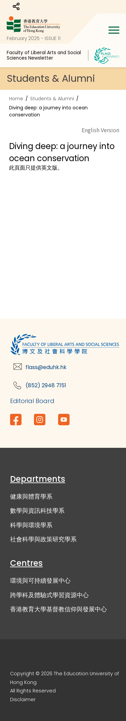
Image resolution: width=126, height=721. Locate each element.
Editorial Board (32, 401)
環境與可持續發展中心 (40, 581)
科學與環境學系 (31, 525)
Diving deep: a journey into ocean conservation (48, 111)
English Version (100, 130)
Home (16, 98)
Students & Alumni (52, 98)
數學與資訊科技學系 (37, 511)
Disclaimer (23, 699)
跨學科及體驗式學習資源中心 (49, 595)
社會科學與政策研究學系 (43, 539)
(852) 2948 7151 (46, 385)
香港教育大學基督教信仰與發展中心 (58, 609)
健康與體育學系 (31, 497)
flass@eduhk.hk (46, 367)
